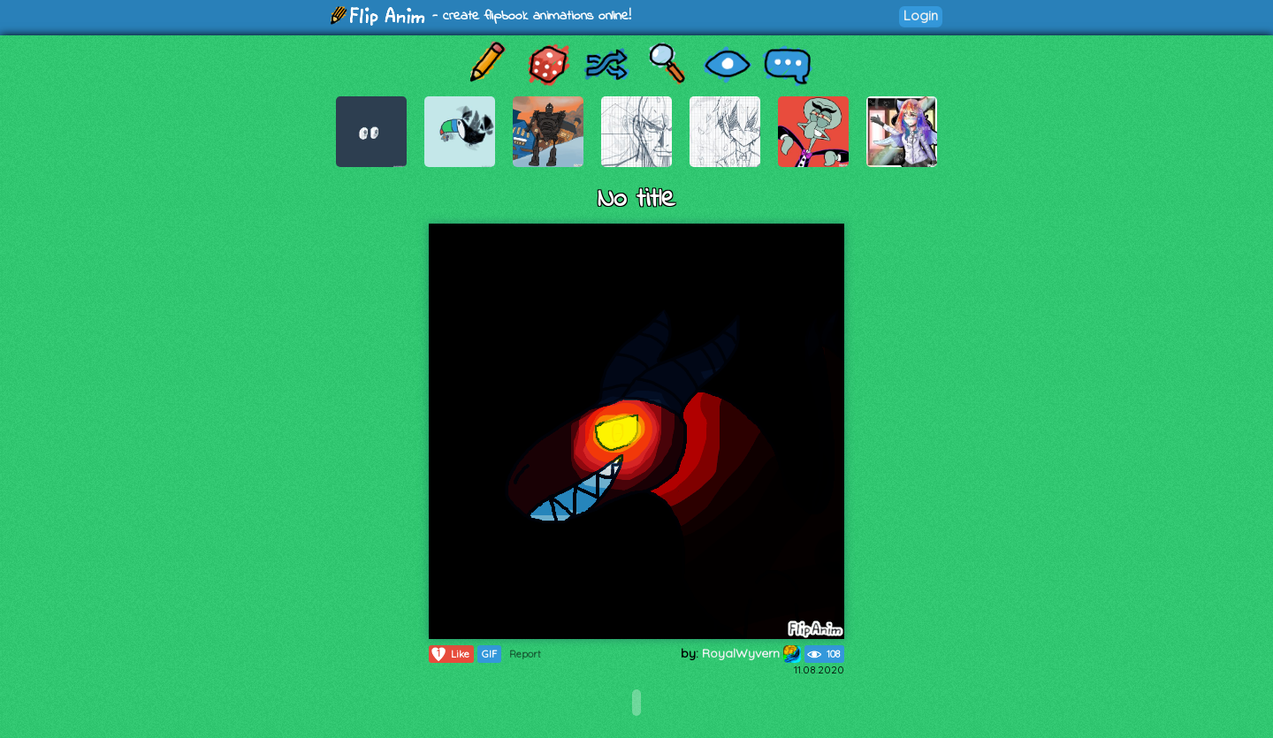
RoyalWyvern (751, 653)
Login (920, 15)
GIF (489, 654)
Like (449, 654)
